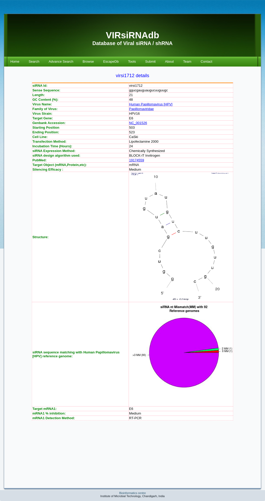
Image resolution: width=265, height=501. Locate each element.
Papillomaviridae (141, 109)
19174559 (136, 160)
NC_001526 (138, 123)
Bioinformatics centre (132, 493)
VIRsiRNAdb (132, 35)
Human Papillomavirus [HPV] (151, 104)
